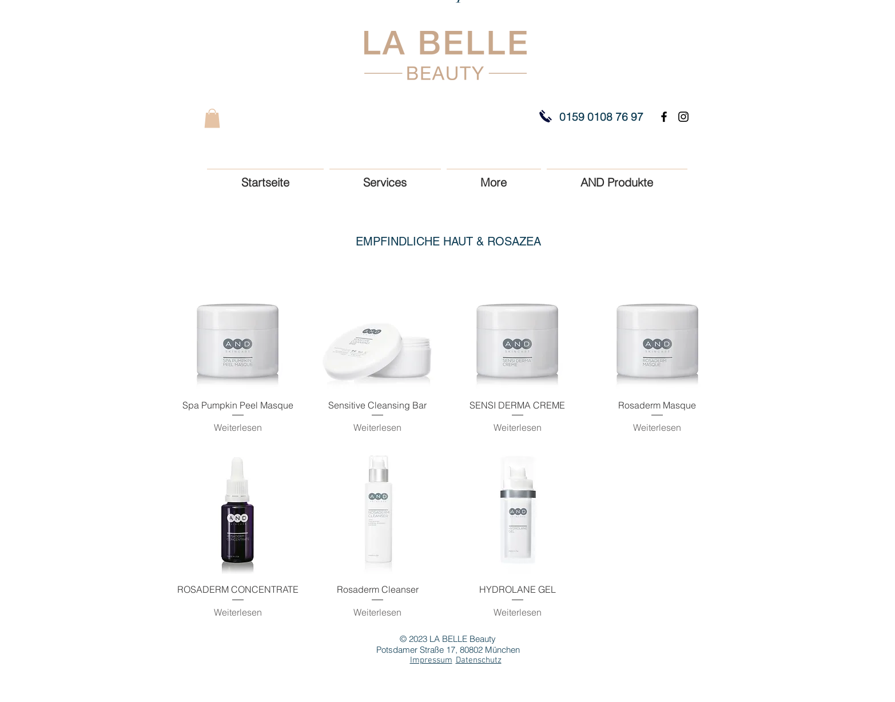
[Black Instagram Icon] (683, 117)
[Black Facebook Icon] (664, 117)
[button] (212, 118)
